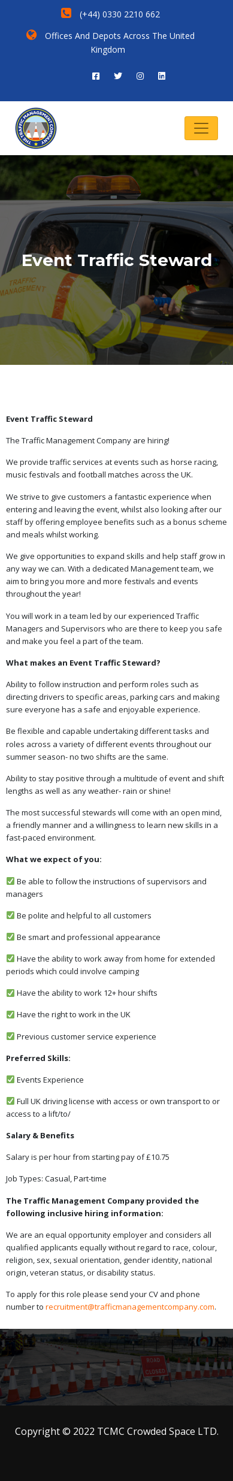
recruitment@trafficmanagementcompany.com (130, 1306)
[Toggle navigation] (201, 128)
